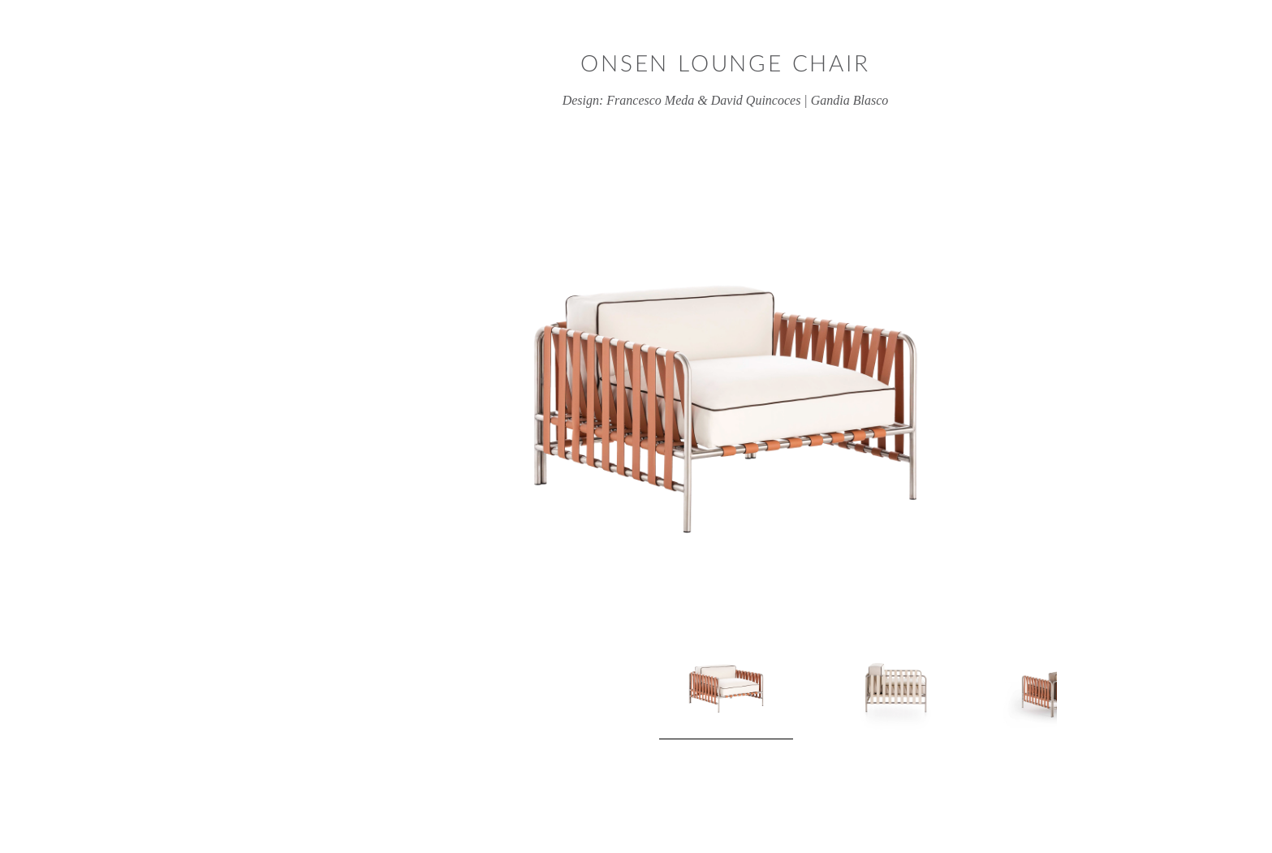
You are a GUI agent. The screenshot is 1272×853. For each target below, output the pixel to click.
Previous (286, 690)
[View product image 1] (637, 690)
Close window (1210, 61)
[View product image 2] (803, 685)
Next (986, 690)
